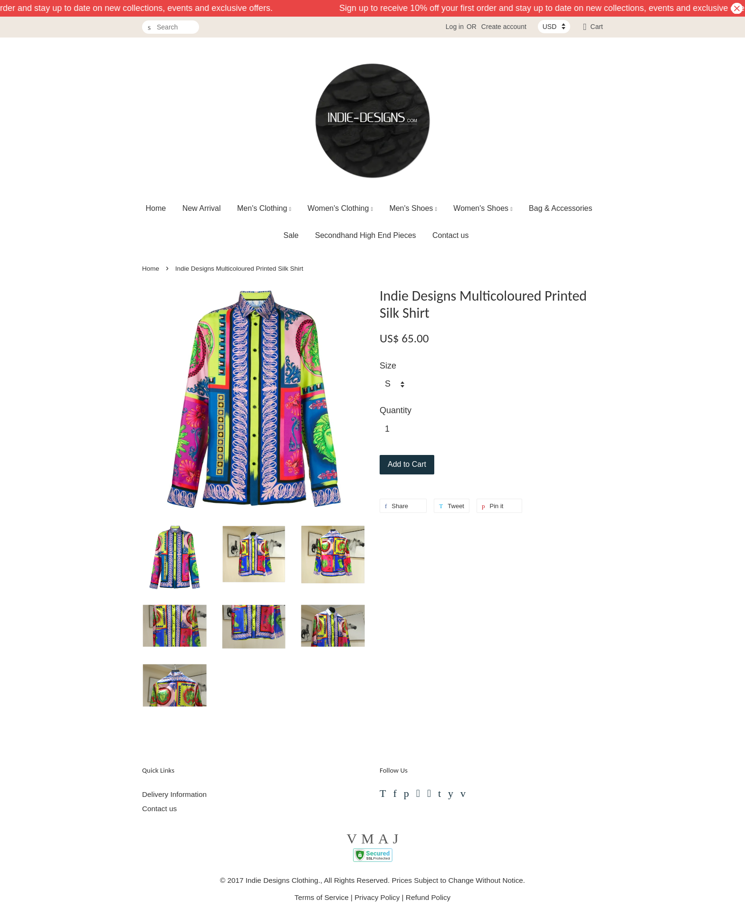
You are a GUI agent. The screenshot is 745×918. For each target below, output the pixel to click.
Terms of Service (322, 897)
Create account (503, 26)
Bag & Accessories (560, 208)
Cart (597, 26)
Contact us (450, 235)
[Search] (170, 27)
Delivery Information (174, 794)
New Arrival (201, 208)
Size (388, 365)
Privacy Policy (377, 897)
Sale (290, 235)
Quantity (395, 410)
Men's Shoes (413, 208)
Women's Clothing (340, 208)
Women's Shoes (482, 208)
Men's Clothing (264, 208)
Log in (455, 26)
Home (156, 208)
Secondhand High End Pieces (365, 235)
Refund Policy (428, 897)
